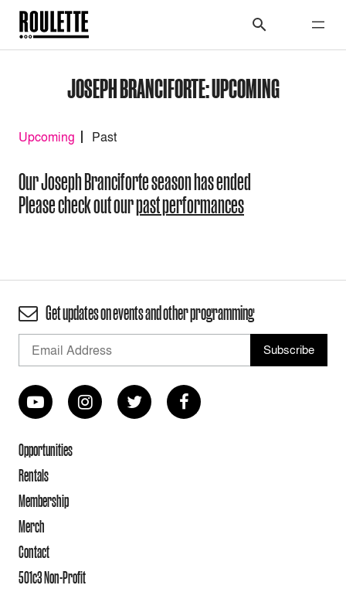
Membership (44, 501)
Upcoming (47, 137)
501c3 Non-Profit (52, 577)
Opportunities (46, 450)
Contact (34, 552)
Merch (32, 526)
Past (104, 137)
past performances (190, 205)
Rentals (34, 475)
